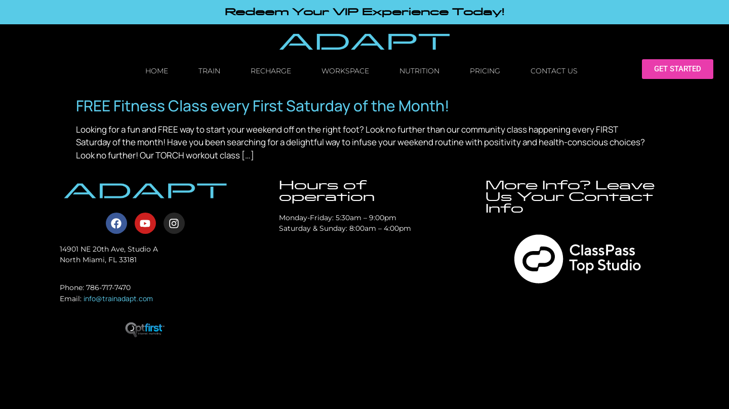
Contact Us (554, 70)
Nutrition (419, 70)
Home (156, 70)
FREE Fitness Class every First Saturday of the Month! (263, 105)
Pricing (485, 70)
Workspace (345, 70)
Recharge (271, 70)
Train (209, 70)
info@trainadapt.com (118, 298)
